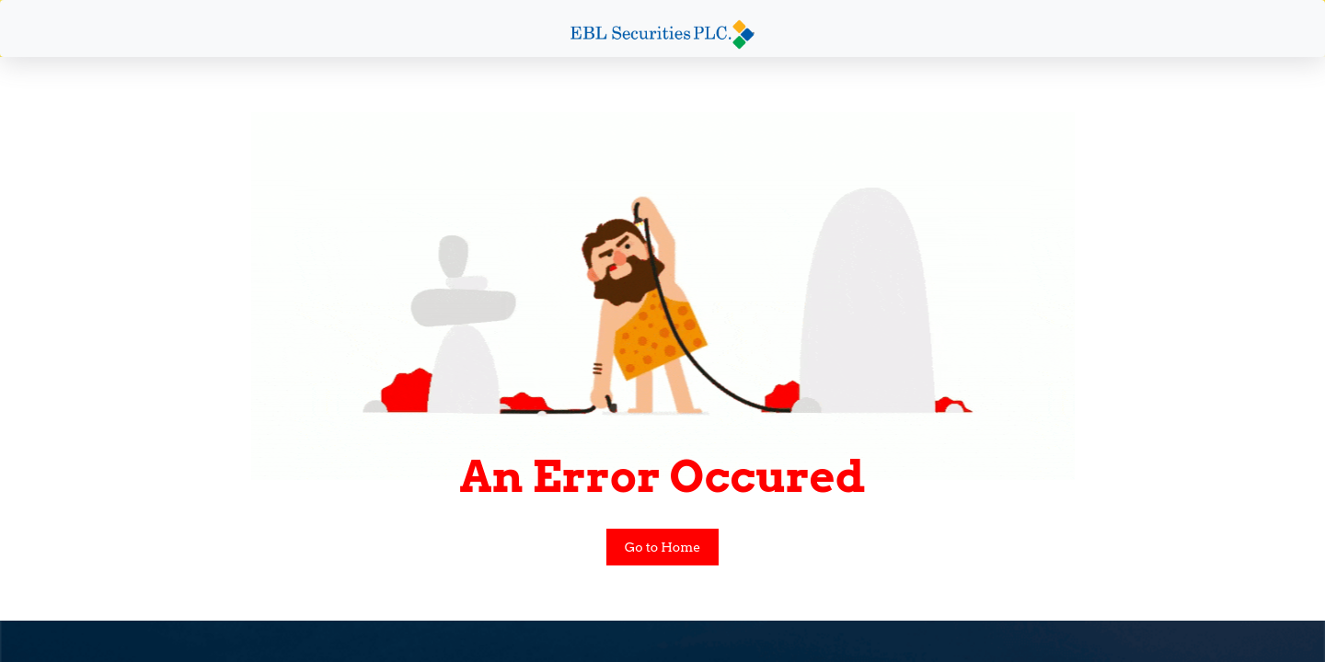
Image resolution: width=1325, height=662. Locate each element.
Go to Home (663, 547)
